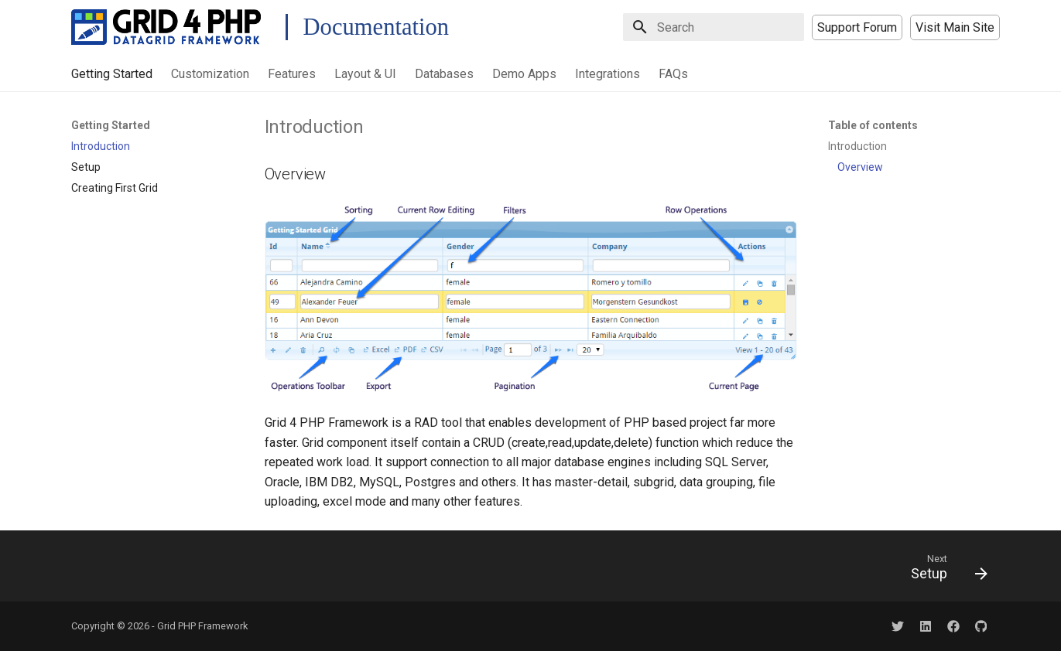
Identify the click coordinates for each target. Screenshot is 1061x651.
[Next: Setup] (943, 570)
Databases (444, 73)
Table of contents (873, 125)
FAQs (673, 73)
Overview (860, 167)
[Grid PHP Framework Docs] (166, 27)
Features (292, 73)
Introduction (857, 146)
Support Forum (857, 27)
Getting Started (111, 73)
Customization (210, 73)
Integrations (607, 73)
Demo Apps (524, 73)
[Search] (713, 27)
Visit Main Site (955, 27)
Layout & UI (365, 73)
